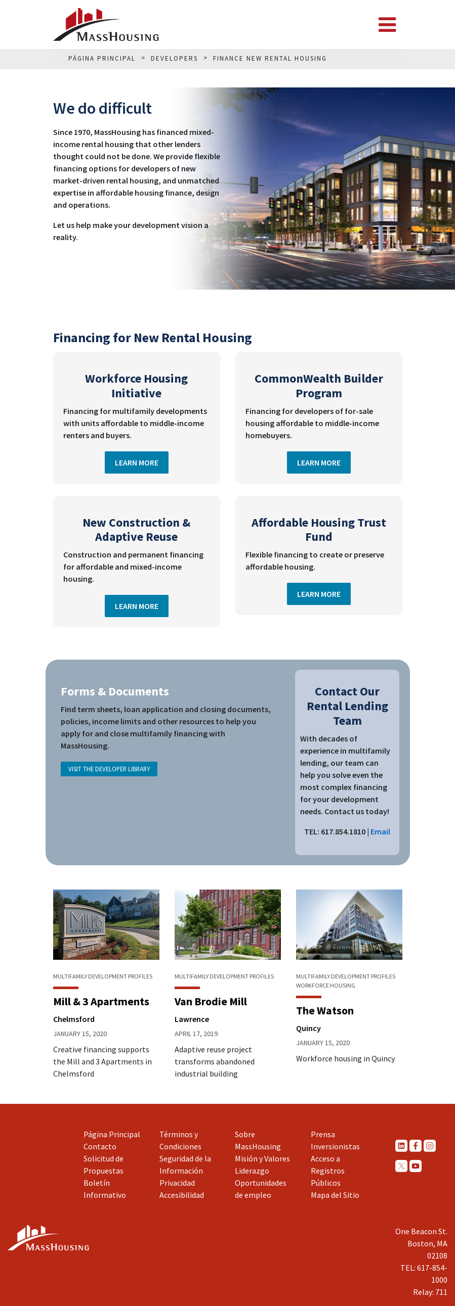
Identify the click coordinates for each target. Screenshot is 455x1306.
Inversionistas (335, 1146)
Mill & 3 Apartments (101, 1001)
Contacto (100, 1146)
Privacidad (177, 1183)
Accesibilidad (181, 1195)
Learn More (136, 462)
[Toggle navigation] (387, 24)
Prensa (323, 1134)
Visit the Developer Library (109, 769)
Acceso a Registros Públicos (328, 1170)
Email (380, 831)
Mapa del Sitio (335, 1195)
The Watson (325, 1010)
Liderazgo (252, 1170)
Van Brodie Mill (211, 1001)
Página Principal (112, 1134)
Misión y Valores (262, 1158)
